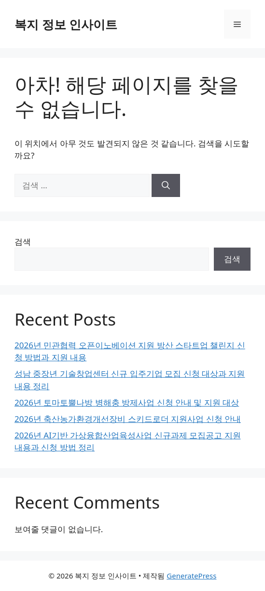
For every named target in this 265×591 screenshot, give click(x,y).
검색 (22, 241)
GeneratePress (191, 575)
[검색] (166, 185)
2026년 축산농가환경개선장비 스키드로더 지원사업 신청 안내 (127, 418)
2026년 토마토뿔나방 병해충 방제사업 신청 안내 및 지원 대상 (126, 402)
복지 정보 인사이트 (65, 24)
